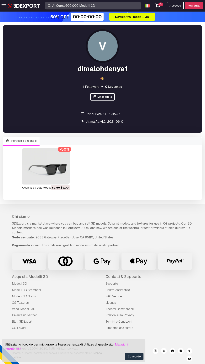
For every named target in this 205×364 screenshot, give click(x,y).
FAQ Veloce (113, 296)
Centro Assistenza (117, 290)
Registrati (193, 5)
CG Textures (20, 303)
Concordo (134, 356)
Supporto (111, 284)
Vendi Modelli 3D (23, 309)
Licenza (110, 303)
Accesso (175, 5)
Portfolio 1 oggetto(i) (21, 141)
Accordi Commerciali (119, 309)
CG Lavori (19, 328)
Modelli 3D (19, 284)
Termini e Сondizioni (118, 322)
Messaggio (102, 97)
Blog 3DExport (22, 322)
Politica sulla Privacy (119, 315)
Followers (91, 87)
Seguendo (113, 87)
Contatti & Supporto (123, 276)
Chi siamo (21, 216)
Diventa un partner (24, 315)
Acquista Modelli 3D (30, 276)
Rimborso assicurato (119, 328)
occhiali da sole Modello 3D (39, 187)
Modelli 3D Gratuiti (24, 296)
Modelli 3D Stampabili (27, 290)
